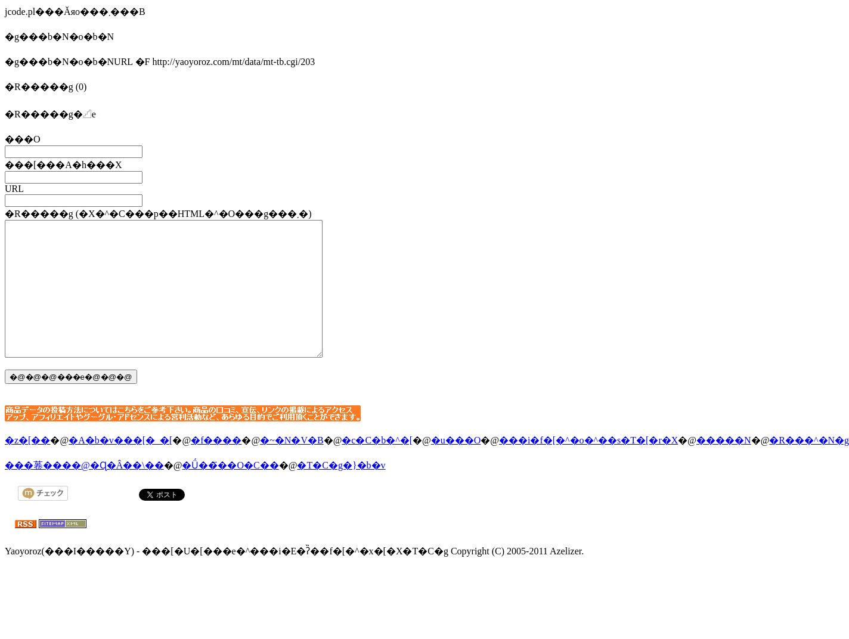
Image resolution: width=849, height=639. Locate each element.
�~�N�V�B (291, 467)
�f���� (216, 467)
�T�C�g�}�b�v (341, 492)
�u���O (456, 467)
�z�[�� (27, 467)
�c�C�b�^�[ (377, 467)
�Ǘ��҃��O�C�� (230, 492)
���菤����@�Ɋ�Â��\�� (84, 492)
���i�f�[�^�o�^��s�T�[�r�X (588, 467)
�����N (723, 467)
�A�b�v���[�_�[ (120, 467)
